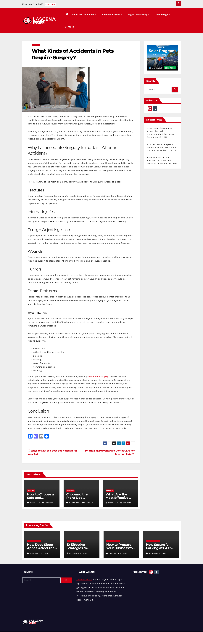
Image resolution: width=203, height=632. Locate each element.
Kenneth (47, 492)
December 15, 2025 (39, 543)
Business (99, 15)
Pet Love (36, 34)
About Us (87, 15)
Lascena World (84, 569)
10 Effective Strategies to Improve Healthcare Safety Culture (161, 137)
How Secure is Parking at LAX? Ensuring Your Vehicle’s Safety (158, 539)
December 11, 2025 (78, 543)
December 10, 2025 (118, 543)
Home (127, 626)
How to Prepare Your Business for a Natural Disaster (159, 150)
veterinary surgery (98, 366)
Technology (160, 15)
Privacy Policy (175, 626)
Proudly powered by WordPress (35, 626)
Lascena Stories (118, 15)
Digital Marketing (141, 15)
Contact (175, 15)
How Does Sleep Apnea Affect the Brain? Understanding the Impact (161, 121)
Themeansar (72, 626)
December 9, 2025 (157, 543)
